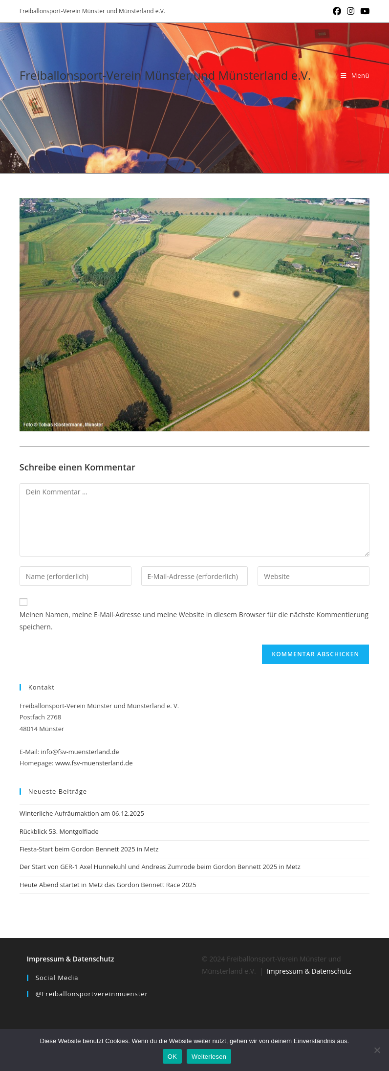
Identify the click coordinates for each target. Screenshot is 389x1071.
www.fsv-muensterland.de (94, 763)
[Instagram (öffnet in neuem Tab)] (350, 11)
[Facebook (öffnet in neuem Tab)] (337, 11)
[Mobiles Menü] (355, 75)
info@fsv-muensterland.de (80, 751)
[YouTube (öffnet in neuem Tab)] (363, 11)
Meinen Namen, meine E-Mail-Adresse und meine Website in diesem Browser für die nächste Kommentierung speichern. (194, 620)
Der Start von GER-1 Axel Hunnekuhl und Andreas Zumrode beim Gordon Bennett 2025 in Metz (160, 866)
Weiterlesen (209, 1056)
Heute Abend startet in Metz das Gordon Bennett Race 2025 (108, 884)
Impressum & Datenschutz (70, 958)
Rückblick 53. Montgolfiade (59, 831)
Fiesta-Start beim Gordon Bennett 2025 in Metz (89, 849)
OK (172, 1056)
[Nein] (377, 1050)
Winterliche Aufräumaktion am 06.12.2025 (82, 813)
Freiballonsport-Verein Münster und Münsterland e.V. (165, 75)
